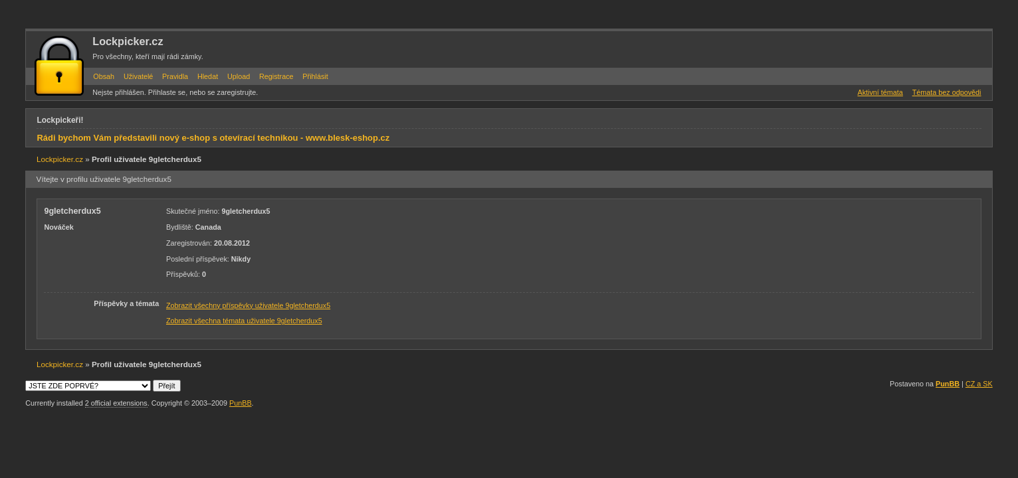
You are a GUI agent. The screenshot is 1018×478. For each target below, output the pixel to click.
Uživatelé (138, 76)
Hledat (207, 76)
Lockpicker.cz (127, 41)
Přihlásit (315, 76)
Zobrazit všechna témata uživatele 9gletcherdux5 (244, 321)
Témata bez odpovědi (946, 92)
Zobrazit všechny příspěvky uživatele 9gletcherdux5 (248, 305)
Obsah (103, 76)
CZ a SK (979, 384)
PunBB (948, 384)
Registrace (276, 76)
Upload (238, 76)
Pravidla (175, 76)
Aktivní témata (879, 92)
